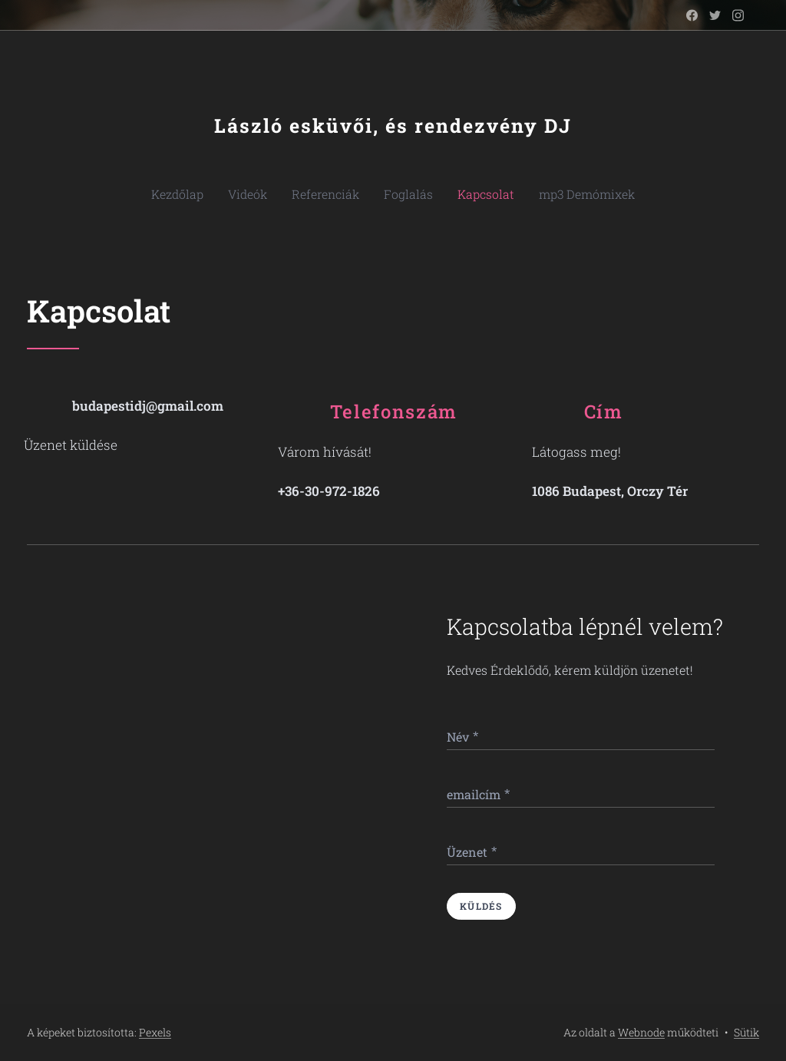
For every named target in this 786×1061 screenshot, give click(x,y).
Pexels (155, 1032)
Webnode (641, 1032)
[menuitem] (202, 194)
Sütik (746, 1032)
